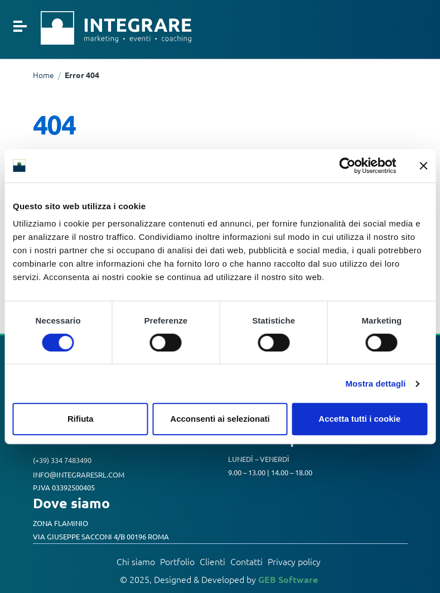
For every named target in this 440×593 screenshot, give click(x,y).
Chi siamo (136, 561)
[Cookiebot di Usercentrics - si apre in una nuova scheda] (347, 165)
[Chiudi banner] (423, 166)
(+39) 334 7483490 (62, 460)
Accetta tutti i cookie (359, 418)
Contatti (246, 561)
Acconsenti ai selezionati (219, 418)
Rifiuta (80, 418)
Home (43, 74)
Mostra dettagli (375, 383)
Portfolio (177, 561)
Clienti (212, 561)
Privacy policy (294, 561)
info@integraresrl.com (78, 474)
